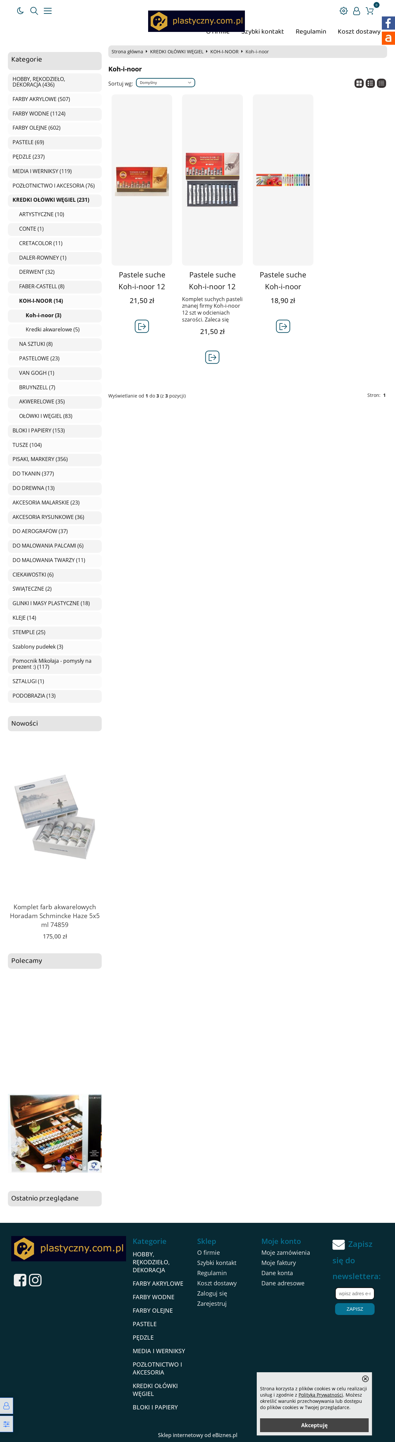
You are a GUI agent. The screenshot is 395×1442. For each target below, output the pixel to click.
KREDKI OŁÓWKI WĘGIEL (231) (51, 200)
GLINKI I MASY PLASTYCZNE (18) (51, 603)
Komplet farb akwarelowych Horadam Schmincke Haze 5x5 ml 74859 (55, 915)
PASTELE (145, 1324)
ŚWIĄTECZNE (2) (32, 589)
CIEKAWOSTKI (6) (33, 575)
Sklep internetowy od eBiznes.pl (197, 1435)
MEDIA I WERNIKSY (159, 1351)
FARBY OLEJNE (153, 1310)
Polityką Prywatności (321, 1395)
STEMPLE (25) (29, 632)
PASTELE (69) (28, 142)
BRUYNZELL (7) (37, 388)
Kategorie (26, 59)
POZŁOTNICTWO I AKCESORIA (157, 1368)
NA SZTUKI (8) (36, 344)
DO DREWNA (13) (34, 488)
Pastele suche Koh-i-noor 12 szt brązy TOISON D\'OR (142, 292)
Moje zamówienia (285, 1252)
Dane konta (277, 1273)
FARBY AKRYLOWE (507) (41, 99)
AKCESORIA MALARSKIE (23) (46, 503)
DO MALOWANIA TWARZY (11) (49, 560)
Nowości (24, 723)
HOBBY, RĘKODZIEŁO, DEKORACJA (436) (39, 82)
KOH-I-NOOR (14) (41, 301)
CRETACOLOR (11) (41, 243)
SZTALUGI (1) (28, 681)
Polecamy (26, 961)
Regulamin (311, 31)
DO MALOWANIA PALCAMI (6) (48, 546)
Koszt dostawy (359, 31)
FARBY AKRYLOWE (158, 1283)
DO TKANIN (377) (33, 474)
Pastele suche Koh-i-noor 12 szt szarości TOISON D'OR (212, 292)
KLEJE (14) (24, 618)
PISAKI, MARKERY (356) (40, 459)
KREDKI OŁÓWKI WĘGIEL (176, 51)
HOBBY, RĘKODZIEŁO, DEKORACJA (151, 1262)
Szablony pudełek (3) (38, 647)
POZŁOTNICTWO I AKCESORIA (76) (54, 186)
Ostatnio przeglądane (45, 1198)
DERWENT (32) (37, 272)
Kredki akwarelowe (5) (53, 330)
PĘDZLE (143, 1337)
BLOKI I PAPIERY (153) (39, 431)
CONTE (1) (31, 229)
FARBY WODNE (153, 1297)
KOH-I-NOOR (224, 51)
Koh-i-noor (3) (43, 316)
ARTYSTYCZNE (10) (41, 215)
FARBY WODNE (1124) (39, 114)
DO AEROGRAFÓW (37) (40, 531)
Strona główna (127, 51)
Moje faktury (278, 1263)
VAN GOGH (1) (36, 373)
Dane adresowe (282, 1283)
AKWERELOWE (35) (42, 402)
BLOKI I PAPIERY (155, 1407)
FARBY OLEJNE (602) (37, 128)
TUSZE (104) (27, 445)
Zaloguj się (212, 1293)
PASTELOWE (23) (39, 359)
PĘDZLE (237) (29, 157)
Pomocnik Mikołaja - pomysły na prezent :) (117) (52, 664)
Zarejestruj (212, 1303)
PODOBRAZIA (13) (34, 696)
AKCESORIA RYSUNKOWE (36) (48, 517)
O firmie (208, 1252)
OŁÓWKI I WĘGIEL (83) (45, 416)
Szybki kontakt (262, 31)
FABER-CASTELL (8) (42, 287)
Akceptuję (314, 1425)
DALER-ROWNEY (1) (42, 258)
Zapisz (355, 1309)
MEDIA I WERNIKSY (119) (42, 171)
